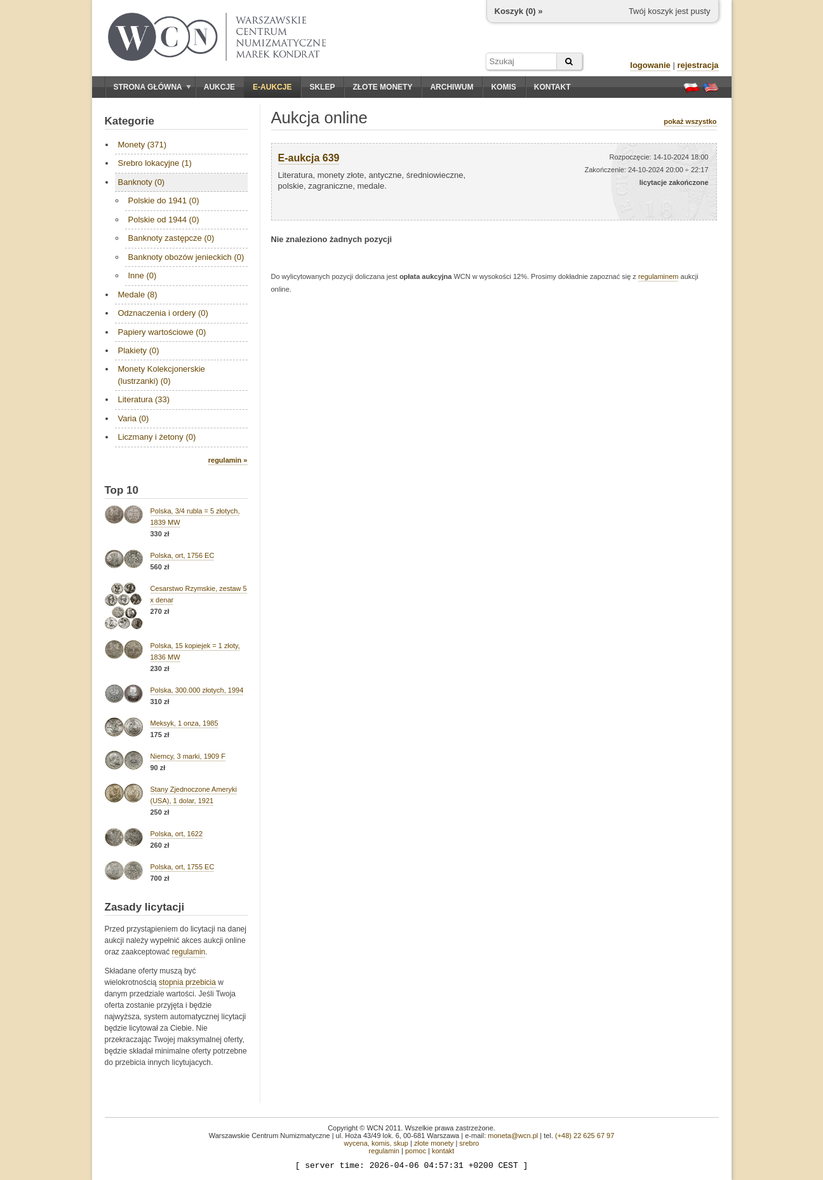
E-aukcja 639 (309, 158)
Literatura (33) (144, 399)
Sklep (322, 87)
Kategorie (129, 121)
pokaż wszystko (690, 121)
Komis (503, 87)
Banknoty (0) (141, 182)
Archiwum (451, 87)
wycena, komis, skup (376, 1143)
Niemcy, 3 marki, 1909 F (188, 756)
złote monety (433, 1143)
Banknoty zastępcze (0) (171, 238)
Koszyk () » (519, 11)
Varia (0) (133, 418)
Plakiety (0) (138, 350)
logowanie (650, 65)
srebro (469, 1143)
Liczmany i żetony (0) (157, 437)
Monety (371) (142, 144)
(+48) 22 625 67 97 (584, 1135)
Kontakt (552, 87)
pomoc (415, 1151)
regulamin (189, 951)
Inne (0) (142, 275)
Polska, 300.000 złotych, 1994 (197, 690)
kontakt (443, 1151)
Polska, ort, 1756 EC (183, 555)
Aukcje (219, 87)
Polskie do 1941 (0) (163, 200)
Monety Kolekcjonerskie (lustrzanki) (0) (161, 374)
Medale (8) (137, 294)
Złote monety (382, 87)
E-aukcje (272, 87)
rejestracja (697, 65)
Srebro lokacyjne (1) (155, 163)
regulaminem (658, 276)
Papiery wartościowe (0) (162, 332)
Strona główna (152, 87)
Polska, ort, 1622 (177, 834)
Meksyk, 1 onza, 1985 (184, 723)
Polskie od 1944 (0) (163, 219)
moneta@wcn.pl (513, 1135)
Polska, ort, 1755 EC (183, 867)
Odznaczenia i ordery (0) (163, 313)
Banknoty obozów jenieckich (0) (186, 257)
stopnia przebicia (187, 982)
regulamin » (228, 460)
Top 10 (122, 490)
